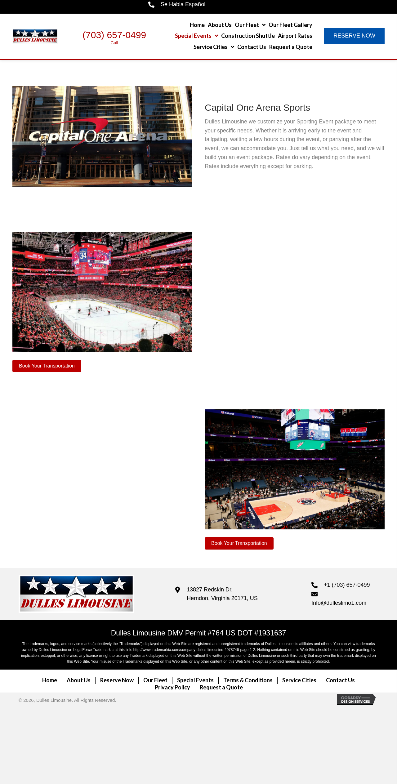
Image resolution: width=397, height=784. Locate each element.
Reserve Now (117, 680)
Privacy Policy (172, 687)
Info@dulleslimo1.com (338, 603)
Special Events (195, 680)
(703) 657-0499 (114, 35)
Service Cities (299, 680)
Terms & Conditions (248, 680)
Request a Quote (221, 687)
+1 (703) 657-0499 (347, 585)
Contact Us (340, 680)
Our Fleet (155, 680)
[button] (354, 36)
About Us (79, 680)
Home (49, 680)
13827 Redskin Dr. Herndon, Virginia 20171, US (222, 594)
